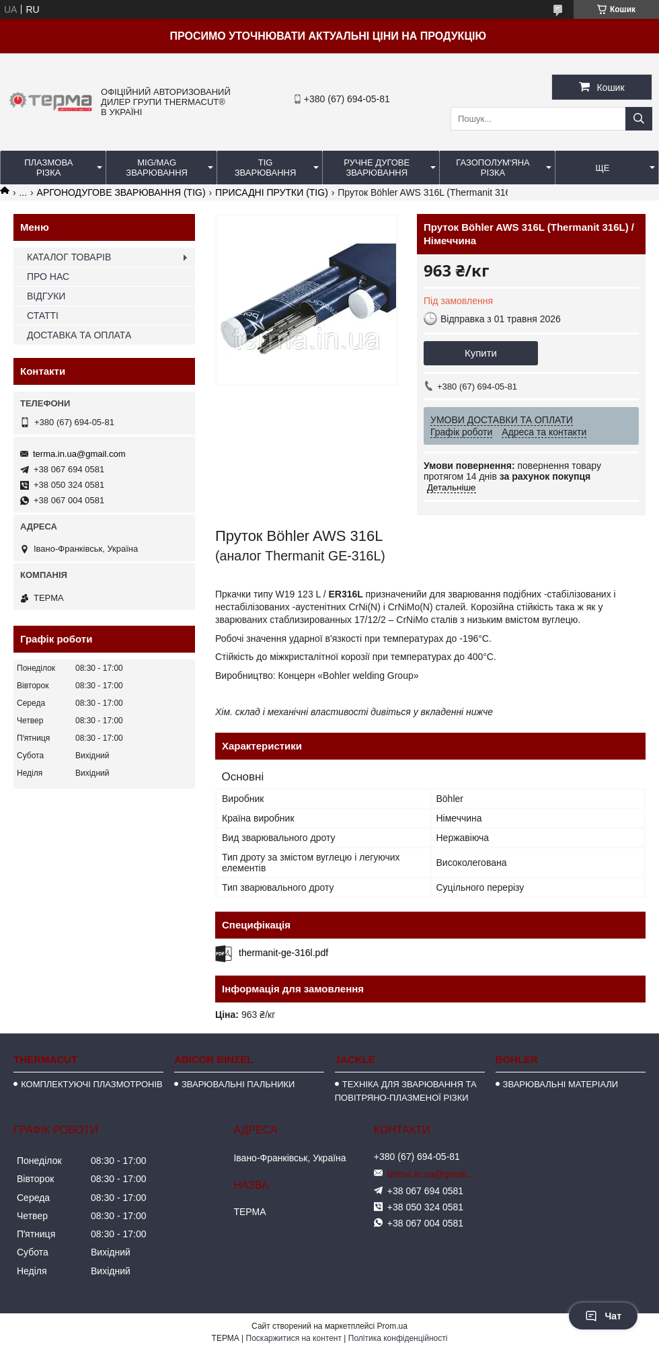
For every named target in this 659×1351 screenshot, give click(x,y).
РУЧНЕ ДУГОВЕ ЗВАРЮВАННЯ (377, 167)
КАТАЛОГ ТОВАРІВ (69, 257)
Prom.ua (392, 1326)
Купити (481, 353)
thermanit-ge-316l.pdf (283, 952)
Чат (603, 1316)
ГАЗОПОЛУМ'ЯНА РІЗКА (492, 167)
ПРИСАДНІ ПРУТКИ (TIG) (271, 192)
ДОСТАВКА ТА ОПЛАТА (79, 335)
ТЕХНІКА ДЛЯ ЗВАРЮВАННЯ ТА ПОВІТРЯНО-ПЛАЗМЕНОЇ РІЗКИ (406, 1091)
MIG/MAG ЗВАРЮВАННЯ (157, 167)
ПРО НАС (48, 276)
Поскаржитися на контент (294, 1338)
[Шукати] (638, 119)
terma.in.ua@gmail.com (79, 454)
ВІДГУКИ (46, 296)
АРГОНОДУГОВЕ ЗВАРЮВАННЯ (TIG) (121, 192)
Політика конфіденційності (398, 1338)
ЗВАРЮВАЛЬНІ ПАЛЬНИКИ (238, 1084)
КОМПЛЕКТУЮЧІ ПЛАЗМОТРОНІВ (92, 1084)
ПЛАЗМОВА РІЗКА (48, 167)
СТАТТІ (43, 315)
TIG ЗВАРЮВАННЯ (266, 167)
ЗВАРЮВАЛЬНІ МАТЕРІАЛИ (561, 1084)
